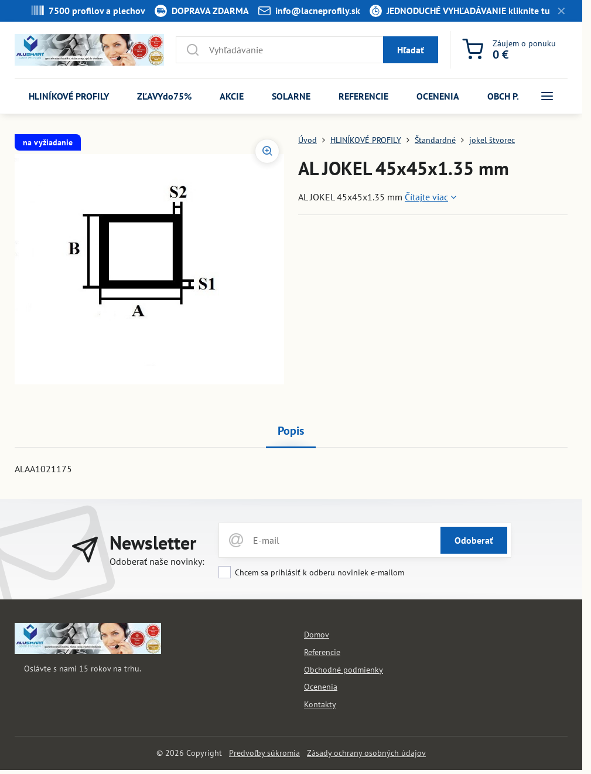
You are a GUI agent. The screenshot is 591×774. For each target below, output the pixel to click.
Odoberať (474, 540)
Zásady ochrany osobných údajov (366, 753)
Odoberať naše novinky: (157, 561)
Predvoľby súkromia (264, 753)
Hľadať (410, 50)
